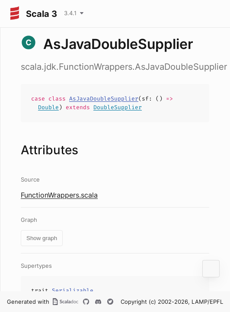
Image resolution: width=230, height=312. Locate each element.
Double (48, 107)
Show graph (41, 238)
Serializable (72, 290)
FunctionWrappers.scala (59, 195)
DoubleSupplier (117, 107)
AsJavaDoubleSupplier (103, 98)
